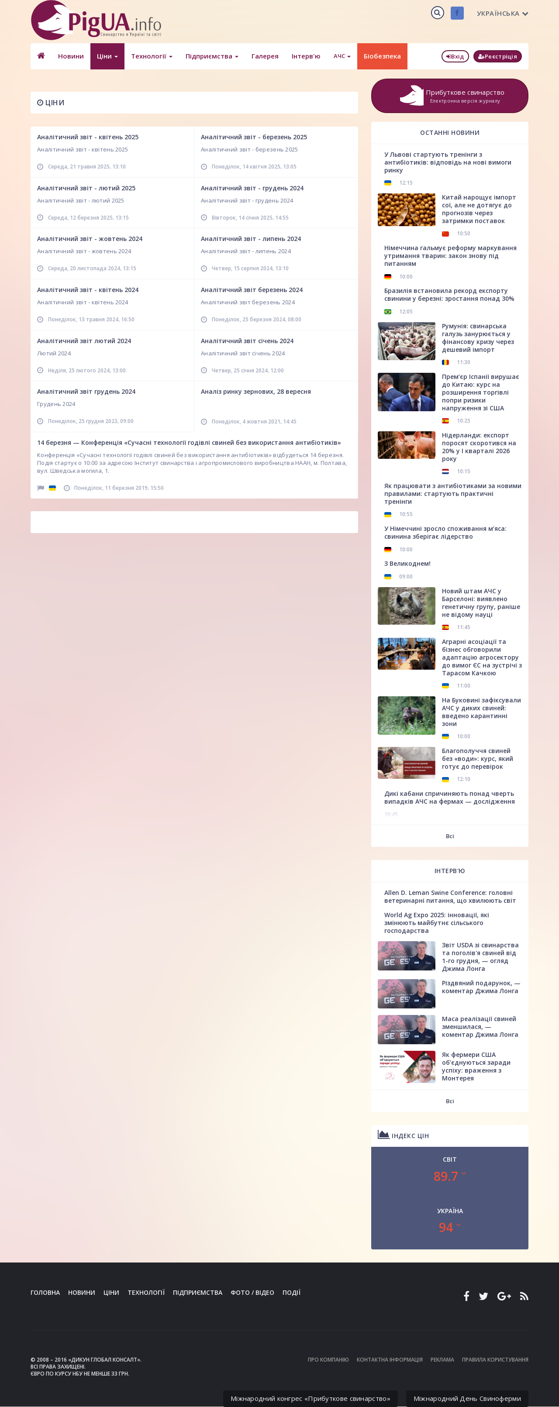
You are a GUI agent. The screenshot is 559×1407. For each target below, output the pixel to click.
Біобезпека (382, 56)
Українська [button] (503, 13)
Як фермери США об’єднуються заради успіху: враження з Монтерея (476, 1066)
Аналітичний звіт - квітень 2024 (87, 290)
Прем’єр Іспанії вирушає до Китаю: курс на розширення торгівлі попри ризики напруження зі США (480, 392)
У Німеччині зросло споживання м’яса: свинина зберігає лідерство (445, 532)
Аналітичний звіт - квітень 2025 (87, 137)
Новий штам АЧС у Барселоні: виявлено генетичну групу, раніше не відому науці (481, 603)
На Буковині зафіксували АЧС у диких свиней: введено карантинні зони (481, 712)
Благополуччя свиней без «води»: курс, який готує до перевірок (477, 759)
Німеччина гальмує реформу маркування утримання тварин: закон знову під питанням (450, 256)
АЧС (342, 56)
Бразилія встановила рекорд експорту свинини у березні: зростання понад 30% (449, 294)
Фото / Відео (252, 1292)
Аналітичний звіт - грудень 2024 (252, 188)
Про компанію (328, 1359)
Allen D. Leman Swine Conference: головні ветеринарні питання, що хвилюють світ (450, 896)
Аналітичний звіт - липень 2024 (251, 238)
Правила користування (495, 1359)
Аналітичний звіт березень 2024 (252, 290)
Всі (450, 836)
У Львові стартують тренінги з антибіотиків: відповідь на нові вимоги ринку (447, 162)
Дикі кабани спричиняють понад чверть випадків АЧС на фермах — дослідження (449, 797)
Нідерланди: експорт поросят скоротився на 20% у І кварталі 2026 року (479, 447)
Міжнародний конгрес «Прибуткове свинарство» (310, 1398)
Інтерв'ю (306, 56)
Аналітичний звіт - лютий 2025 (86, 188)
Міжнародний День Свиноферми (467, 1398)
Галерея (265, 56)
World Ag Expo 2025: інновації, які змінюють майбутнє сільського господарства (436, 923)
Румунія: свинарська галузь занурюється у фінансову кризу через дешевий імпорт (478, 338)
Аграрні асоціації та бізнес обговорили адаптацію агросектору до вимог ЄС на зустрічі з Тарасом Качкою (482, 657)
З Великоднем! (407, 563)
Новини (71, 56)
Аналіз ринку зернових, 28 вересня (256, 391)
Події (291, 1292)
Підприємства (212, 56)
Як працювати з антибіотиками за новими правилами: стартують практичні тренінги (452, 494)
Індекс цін (403, 1134)
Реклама (442, 1359)
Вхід (455, 56)
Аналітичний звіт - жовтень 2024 (89, 238)
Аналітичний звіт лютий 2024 (84, 341)
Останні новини (450, 132)
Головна (45, 1292)
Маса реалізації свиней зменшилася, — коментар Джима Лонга (480, 1027)
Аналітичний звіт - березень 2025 (254, 137)
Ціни (107, 56)
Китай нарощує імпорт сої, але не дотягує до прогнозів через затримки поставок (479, 209)
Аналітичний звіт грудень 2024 (86, 391)
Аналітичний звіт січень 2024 (247, 341)
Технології (152, 56)
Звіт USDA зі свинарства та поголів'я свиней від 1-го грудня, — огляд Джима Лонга (480, 957)
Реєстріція (497, 56)
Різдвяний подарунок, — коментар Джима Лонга (481, 987)
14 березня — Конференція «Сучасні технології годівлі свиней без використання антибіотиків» (189, 442)
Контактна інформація (390, 1359)
